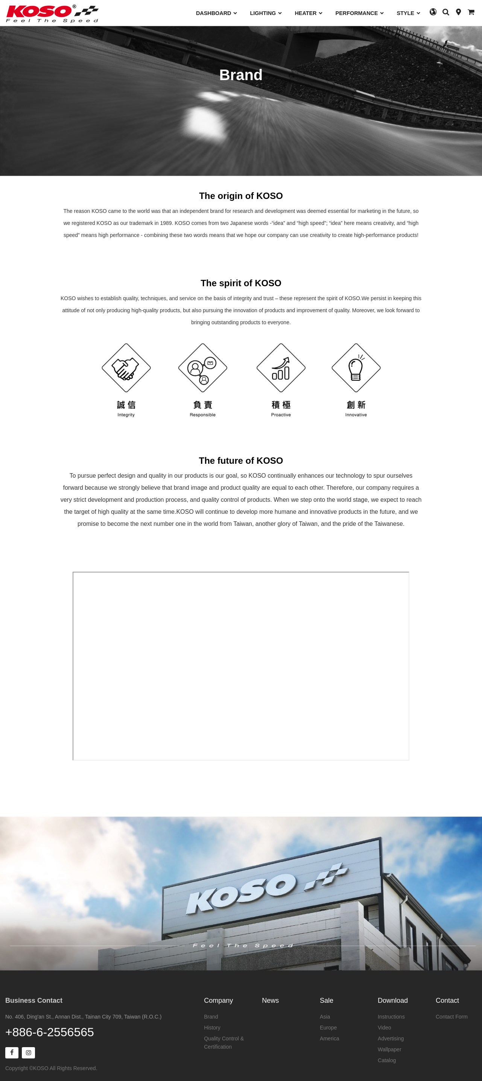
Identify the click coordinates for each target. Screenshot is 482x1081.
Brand (211, 1017)
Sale (326, 1000)
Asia (325, 1017)
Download (393, 1000)
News (270, 1000)
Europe (328, 1028)
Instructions (391, 1017)
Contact (447, 1000)
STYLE (409, 13)
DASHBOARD (217, 13)
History (212, 1028)
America (329, 1038)
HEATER (309, 13)
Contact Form (452, 1017)
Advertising (391, 1038)
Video (384, 1028)
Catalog (387, 1060)
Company (218, 1000)
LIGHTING (266, 13)
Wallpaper (389, 1049)
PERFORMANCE (360, 13)
